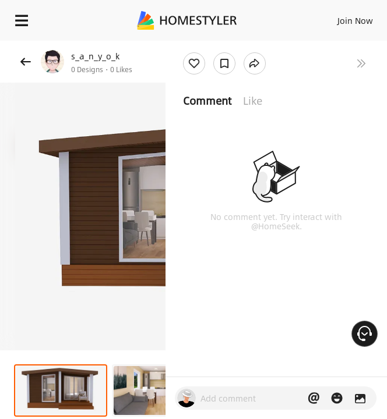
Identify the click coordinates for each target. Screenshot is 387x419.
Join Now (355, 20)
